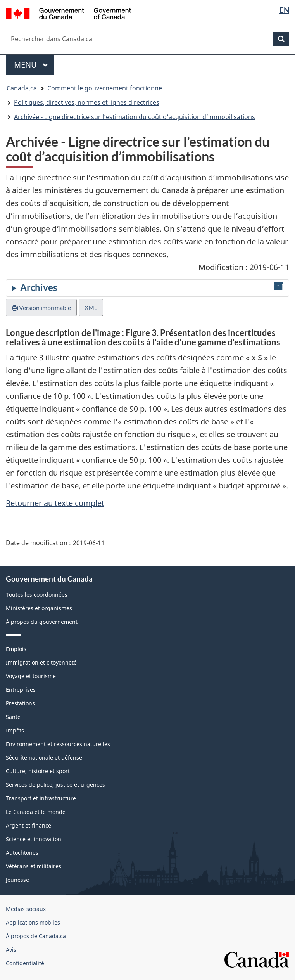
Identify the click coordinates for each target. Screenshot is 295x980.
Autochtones (22, 852)
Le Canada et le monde (36, 812)
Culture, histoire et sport (38, 771)
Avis (11, 949)
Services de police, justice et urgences (55, 784)
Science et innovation (33, 839)
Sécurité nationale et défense (44, 757)
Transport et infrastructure (41, 798)
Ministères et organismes (39, 608)
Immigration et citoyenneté (41, 662)
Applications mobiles (33, 922)
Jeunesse (17, 879)
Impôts (15, 730)
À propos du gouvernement (42, 621)
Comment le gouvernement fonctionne (104, 88)
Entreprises (21, 689)
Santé (13, 716)
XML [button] (91, 307)
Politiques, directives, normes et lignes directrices (86, 102)
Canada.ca (22, 88)
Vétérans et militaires (33, 866)
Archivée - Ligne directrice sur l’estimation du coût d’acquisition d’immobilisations (134, 117)
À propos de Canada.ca (36, 936)
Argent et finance (28, 825)
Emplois (16, 649)
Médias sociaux (26, 908)
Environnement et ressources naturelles (58, 744)
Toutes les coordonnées (36, 594)
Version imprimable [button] (41, 307)
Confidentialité (25, 963)
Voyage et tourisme (31, 676)
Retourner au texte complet (55, 503)
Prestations (20, 703)
